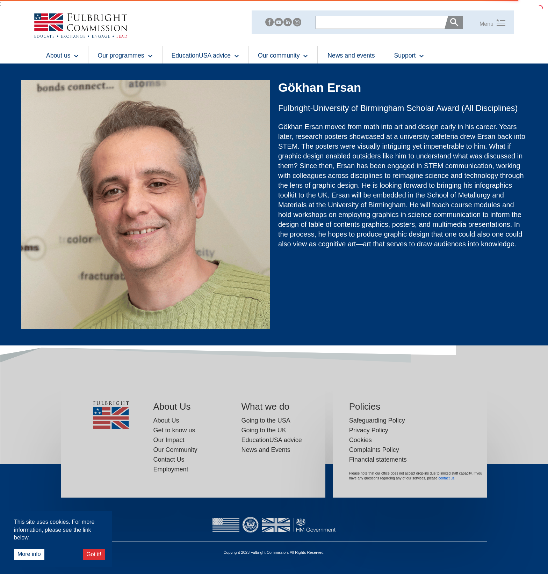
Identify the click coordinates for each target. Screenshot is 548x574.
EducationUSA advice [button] (205, 55)
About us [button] (62, 55)
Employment (170, 469)
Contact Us (169, 459)
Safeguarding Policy (377, 420)
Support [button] (409, 55)
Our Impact (169, 440)
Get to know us (174, 430)
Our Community (175, 449)
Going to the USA (265, 420)
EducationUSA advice (271, 440)
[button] (484, 22)
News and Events (265, 449)
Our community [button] (283, 55)
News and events (351, 55)
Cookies (360, 440)
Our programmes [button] (125, 55)
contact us (446, 478)
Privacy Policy (368, 430)
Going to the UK (263, 430)
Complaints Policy (374, 449)
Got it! (93, 554)
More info (29, 554)
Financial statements (378, 459)
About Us (166, 420)
